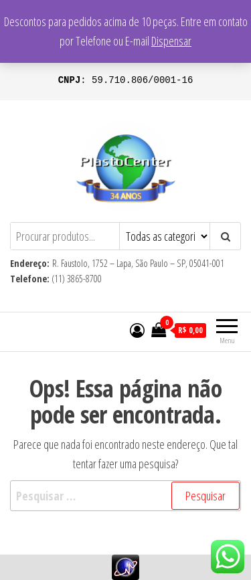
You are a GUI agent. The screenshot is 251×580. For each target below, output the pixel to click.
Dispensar (171, 41)
